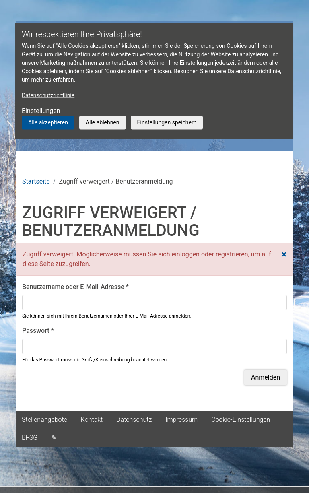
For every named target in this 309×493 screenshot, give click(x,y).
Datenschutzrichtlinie (48, 95)
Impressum (181, 419)
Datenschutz (134, 419)
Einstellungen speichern (167, 122)
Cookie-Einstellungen (240, 419)
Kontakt (92, 419)
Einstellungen (41, 111)
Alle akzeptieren (48, 122)
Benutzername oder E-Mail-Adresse (75, 287)
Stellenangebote (44, 419)
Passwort (38, 330)
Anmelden (265, 377)
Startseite (36, 181)
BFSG (29, 437)
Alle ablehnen (102, 122)
